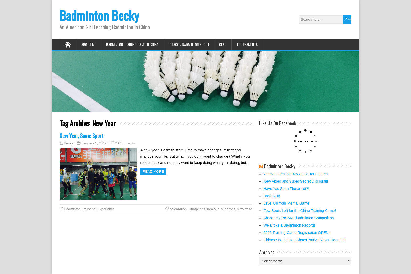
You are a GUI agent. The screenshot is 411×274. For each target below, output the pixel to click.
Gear (222, 44)
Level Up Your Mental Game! (286, 203)
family (211, 209)
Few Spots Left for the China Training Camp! (299, 211)
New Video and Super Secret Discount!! (295, 181)
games (230, 209)
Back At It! (271, 196)
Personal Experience (99, 209)
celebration (178, 209)
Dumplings (197, 209)
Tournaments (247, 44)
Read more (153, 171)
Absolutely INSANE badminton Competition (298, 218)
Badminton (72, 209)
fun (220, 209)
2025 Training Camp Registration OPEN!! (297, 233)
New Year (244, 209)
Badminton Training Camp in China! (132, 44)
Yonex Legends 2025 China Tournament (296, 174)
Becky (68, 143)
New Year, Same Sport (81, 135)
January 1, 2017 (94, 143)
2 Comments (125, 143)
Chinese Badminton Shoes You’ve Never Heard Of (304, 240)
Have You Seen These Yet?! (286, 189)
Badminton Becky (99, 15)
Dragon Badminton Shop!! (189, 44)
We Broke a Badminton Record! (289, 225)
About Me (88, 44)
